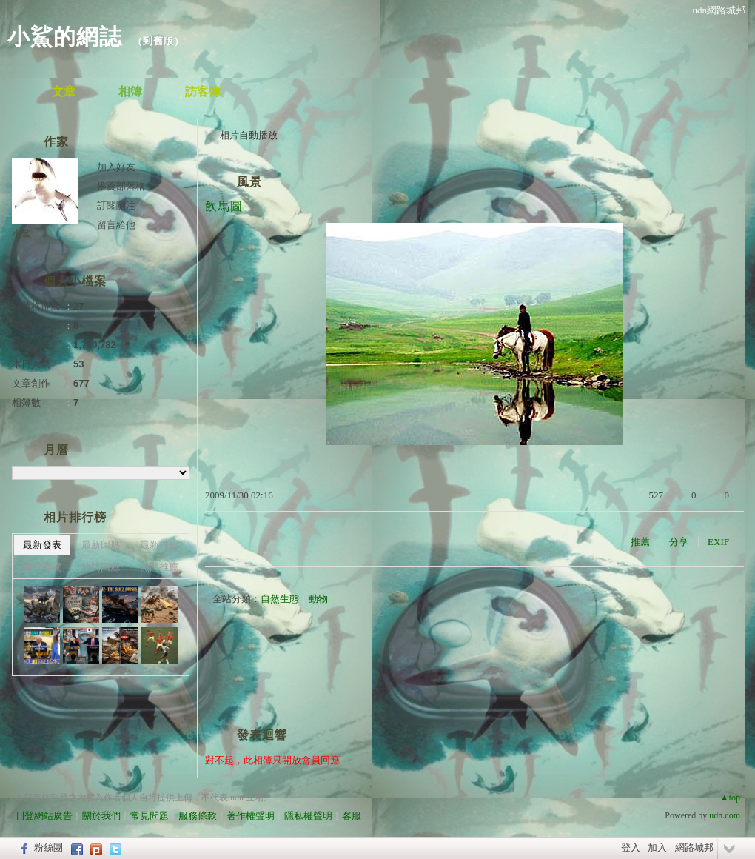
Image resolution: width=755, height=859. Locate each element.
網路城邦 (694, 847)
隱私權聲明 (308, 815)
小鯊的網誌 (64, 36)
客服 (351, 815)
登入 (630, 847)
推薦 (640, 541)
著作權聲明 (250, 815)
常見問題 (149, 815)
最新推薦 (159, 544)
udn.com (724, 815)
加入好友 (116, 167)
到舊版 (158, 41)
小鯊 (21, 233)
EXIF (718, 541)
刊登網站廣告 (44, 815)
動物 (318, 598)
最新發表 (42, 544)
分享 (678, 541)
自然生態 (280, 598)
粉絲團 (48, 847)
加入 (657, 847)
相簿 (130, 91)
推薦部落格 (121, 186)
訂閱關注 (116, 205)
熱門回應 (100, 566)
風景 (249, 182)
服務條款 (197, 815)
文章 (64, 91)
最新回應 (100, 544)
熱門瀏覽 (42, 566)
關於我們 (101, 815)
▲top (730, 797)
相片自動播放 (249, 135)
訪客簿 (203, 91)
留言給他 (116, 224)
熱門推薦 (159, 566)
